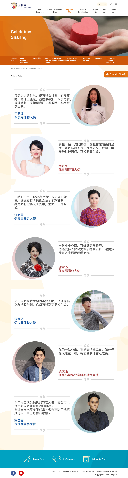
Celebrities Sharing (35, 68)
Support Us (20, 68)
